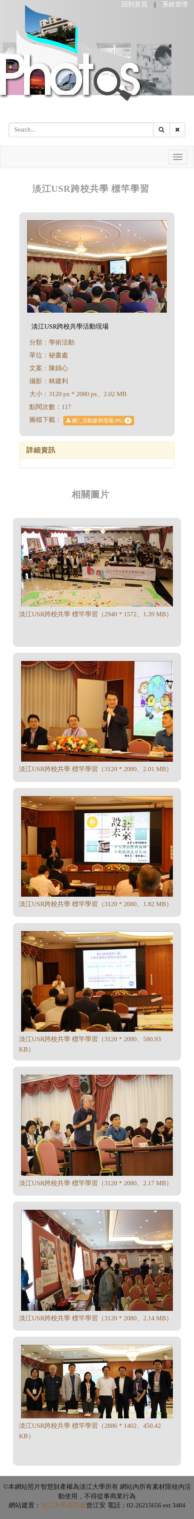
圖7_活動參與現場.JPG (98, 421)
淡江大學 (54, 1505)
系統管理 (175, 4)
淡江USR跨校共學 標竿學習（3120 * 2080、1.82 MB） (95, 904)
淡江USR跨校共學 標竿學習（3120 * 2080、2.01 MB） (95, 769)
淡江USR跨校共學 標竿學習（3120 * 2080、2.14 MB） (95, 1318)
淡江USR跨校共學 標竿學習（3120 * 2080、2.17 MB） (95, 1183)
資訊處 (76, 1505)
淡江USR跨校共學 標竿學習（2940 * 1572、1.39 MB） (95, 614)
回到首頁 (134, 4)
